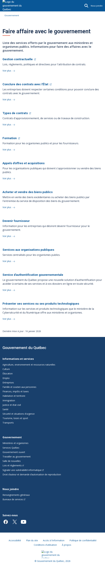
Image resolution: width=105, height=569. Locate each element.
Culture (6, 369)
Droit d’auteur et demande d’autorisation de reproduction (32, 474)
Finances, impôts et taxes (16, 391)
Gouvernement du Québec (24, 348)
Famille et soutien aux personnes (19, 386)
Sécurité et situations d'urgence (19, 413)
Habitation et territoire (14, 395)
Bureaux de (14, 499)
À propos (66, 544)
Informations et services (18, 359)
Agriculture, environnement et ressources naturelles (29, 364)
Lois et (13, 465)
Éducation (8, 373)
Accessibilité (15, 540)
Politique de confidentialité (82, 540)
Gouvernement (11, 15)
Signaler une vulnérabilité (23, 470)
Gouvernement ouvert (14, 452)
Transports (8, 422)
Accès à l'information (53, 540)
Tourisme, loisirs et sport (15, 418)
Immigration (9, 400)
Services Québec (11, 447)
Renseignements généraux (16, 494)
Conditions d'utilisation (45, 544)
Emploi (6, 378)
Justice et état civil (12, 404)
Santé (5, 409)
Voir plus (7, 70)
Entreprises (8, 382)
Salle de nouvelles (12, 460)
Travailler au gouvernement (17, 456)
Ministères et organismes (15, 443)
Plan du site (32, 540)
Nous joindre (96, 6)
